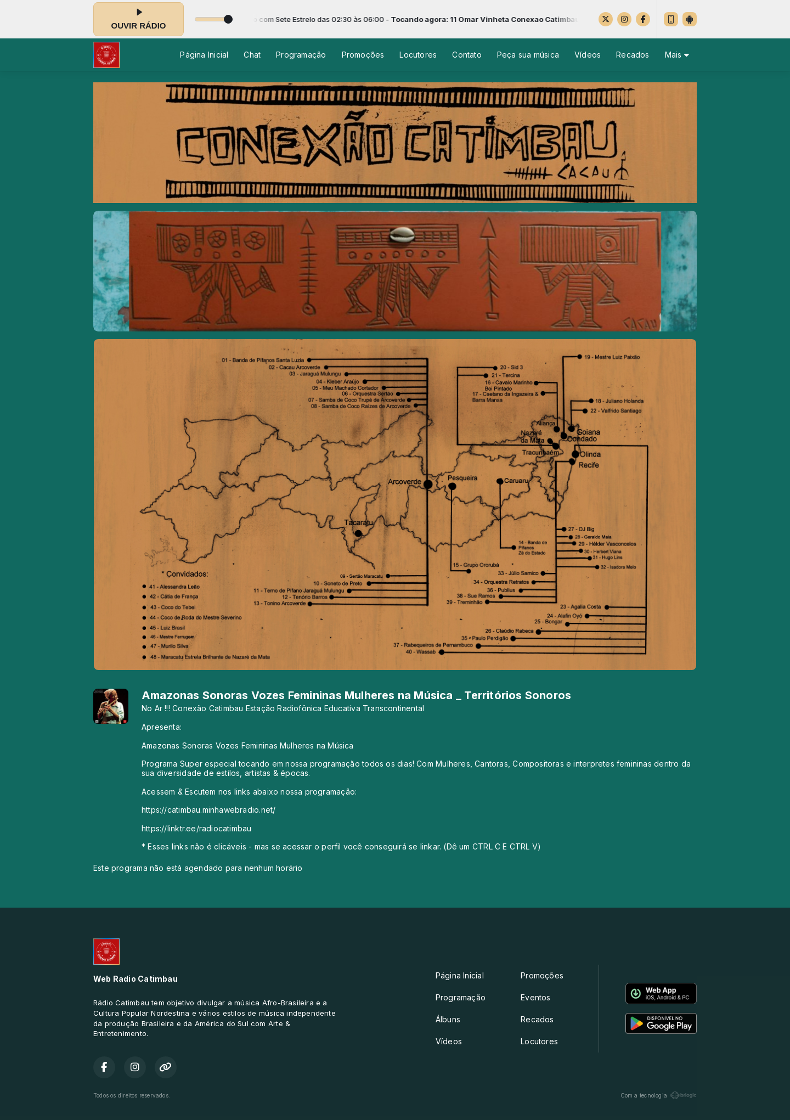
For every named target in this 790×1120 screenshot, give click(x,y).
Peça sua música (528, 54)
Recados (632, 54)
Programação (301, 54)
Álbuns (448, 1019)
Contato (466, 54)
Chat (252, 54)
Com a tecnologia (658, 1095)
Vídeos (587, 54)
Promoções (363, 54)
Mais (677, 54)
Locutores (418, 54)
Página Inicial (204, 54)
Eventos (535, 997)
